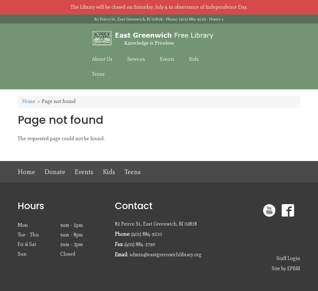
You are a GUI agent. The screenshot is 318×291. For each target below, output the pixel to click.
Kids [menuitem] (194, 59)
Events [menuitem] (167, 59)
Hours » (216, 19)
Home (28, 101)
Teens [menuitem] (98, 74)
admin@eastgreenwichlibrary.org (165, 254)
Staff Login (288, 258)
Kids (109, 172)
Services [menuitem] (136, 59)
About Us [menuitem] (102, 59)
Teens (133, 172)
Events (84, 172)
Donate (54, 172)
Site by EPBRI (286, 268)
